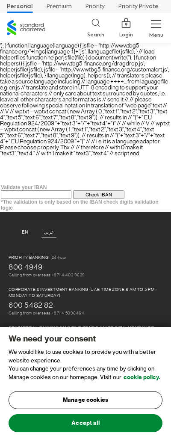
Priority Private (138, 6)
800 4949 (26, 267)
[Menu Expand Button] (156, 28)
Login (126, 28)
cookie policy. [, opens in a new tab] (142, 379)
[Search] (95, 28)
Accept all (85, 425)
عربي (49, 232)
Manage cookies (85, 402)
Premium (59, 6)
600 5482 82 (31, 305)
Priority (95, 6)
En (25, 232)
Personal (20, 6)
